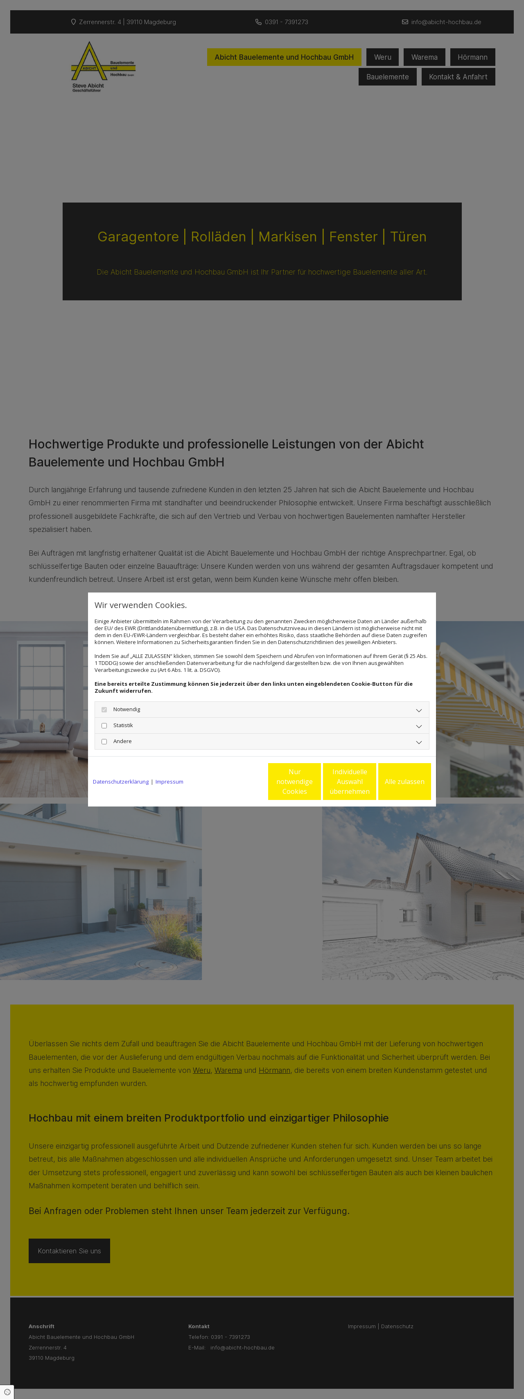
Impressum (169, 781)
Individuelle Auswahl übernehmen (316, 781)
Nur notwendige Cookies (237, 781)
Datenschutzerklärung (121, 781)
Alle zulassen (393, 781)
